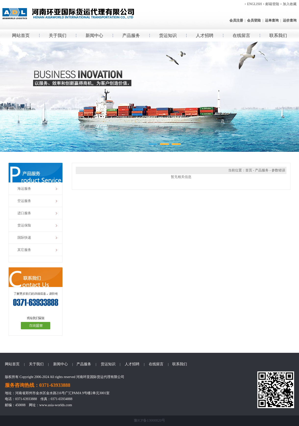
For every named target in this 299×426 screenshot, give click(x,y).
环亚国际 (149, 97)
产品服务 (131, 35)
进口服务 (24, 213)
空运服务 (24, 201)
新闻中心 (94, 35)
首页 (248, 170)
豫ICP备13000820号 (149, 420)
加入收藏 (290, 4)
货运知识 (168, 35)
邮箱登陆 (272, 4)
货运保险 (24, 225)
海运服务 (24, 188)
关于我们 (57, 35)
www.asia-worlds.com (55, 405)
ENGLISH (254, 4)
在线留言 (241, 35)
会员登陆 (254, 20)
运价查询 (290, 20)
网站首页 (21, 35)
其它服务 (24, 250)
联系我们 (278, 35)
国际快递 (24, 237)
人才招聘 (204, 35)
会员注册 (236, 20)
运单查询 (272, 20)
